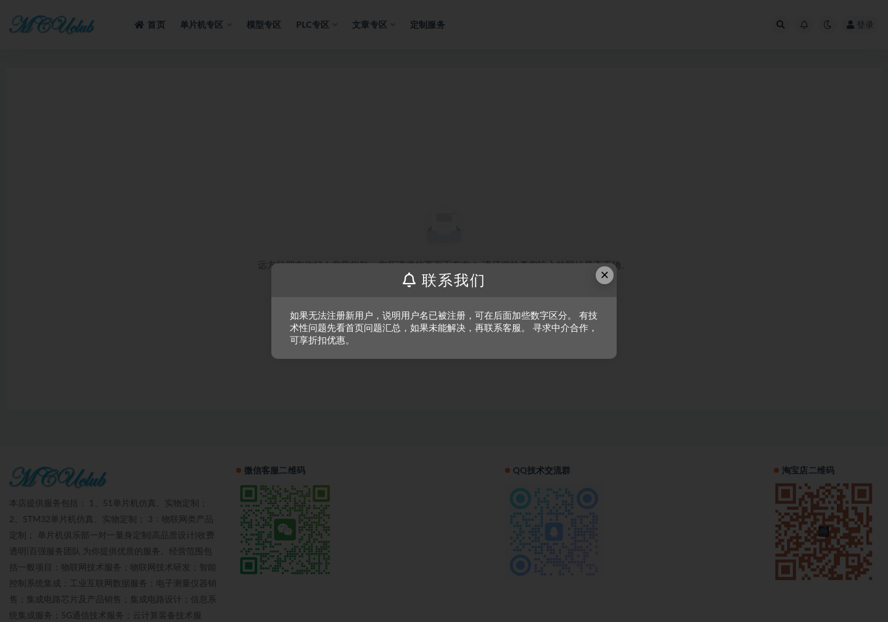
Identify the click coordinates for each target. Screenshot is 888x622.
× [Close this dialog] (605, 274)
